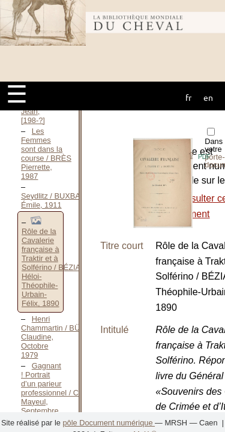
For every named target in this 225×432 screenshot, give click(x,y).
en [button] (208, 97)
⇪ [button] (198, 156)
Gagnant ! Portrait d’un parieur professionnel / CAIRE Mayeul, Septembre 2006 (59, 392)
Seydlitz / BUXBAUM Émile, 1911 (56, 200)
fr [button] (188, 97)
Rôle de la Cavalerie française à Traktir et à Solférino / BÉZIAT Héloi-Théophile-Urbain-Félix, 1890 (53, 267)
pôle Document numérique (108, 422)
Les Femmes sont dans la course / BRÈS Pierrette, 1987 (46, 154)
